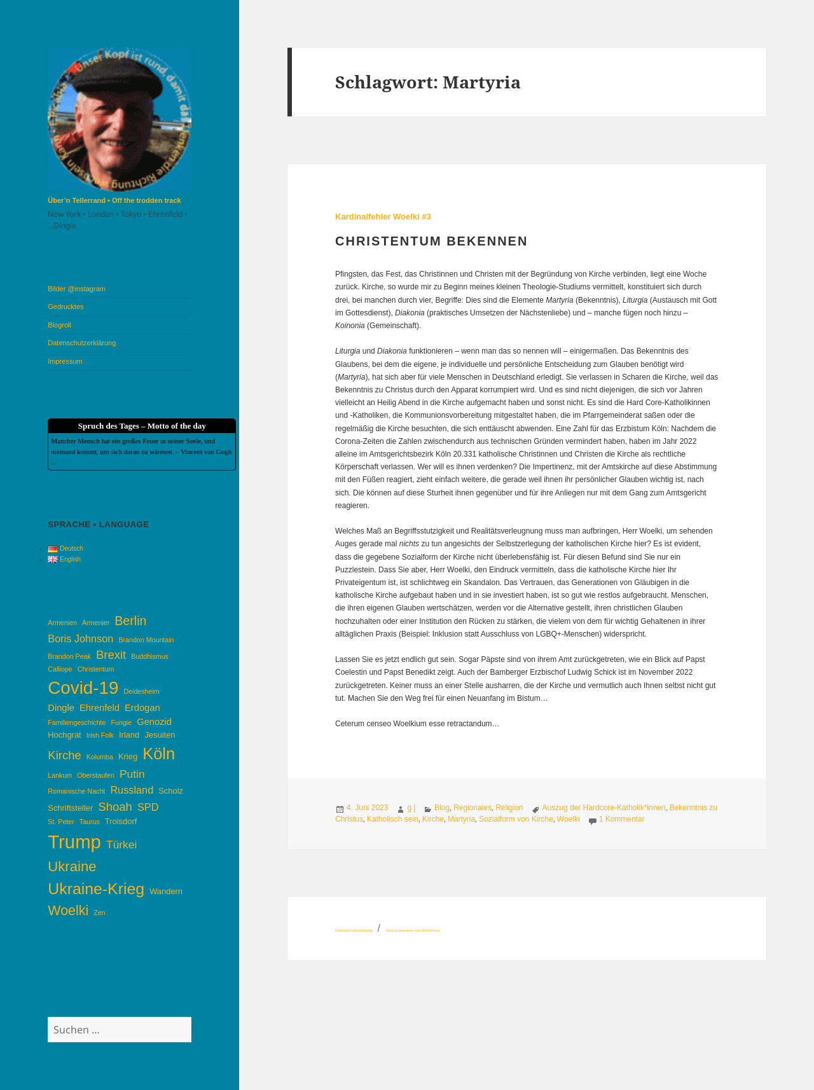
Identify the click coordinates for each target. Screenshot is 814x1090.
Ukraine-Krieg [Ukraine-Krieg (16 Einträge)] (96, 888)
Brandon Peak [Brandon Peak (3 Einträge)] (69, 656)
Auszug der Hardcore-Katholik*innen (604, 807)
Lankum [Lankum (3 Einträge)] (60, 775)
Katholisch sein (392, 819)
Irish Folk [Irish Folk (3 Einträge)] (100, 735)
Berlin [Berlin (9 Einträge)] (130, 621)
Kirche (433, 819)
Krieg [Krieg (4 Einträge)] (127, 756)
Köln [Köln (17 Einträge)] (158, 753)
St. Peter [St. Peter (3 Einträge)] (61, 821)
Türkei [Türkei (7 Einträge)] (121, 844)
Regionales (472, 807)
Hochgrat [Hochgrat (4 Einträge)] (64, 735)
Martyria (461, 819)
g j (411, 807)
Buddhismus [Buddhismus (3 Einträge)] (150, 656)
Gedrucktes (65, 306)
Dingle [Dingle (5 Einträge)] (61, 708)
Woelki (568, 819)
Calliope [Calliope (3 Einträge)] (60, 669)
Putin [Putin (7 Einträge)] (132, 774)
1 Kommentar (622, 819)
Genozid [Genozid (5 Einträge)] (154, 722)
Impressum (65, 361)
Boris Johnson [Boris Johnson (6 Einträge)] (80, 638)
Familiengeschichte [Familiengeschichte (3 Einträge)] (77, 722)
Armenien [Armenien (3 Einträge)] (62, 622)
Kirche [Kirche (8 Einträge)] (64, 755)
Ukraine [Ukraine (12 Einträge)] (72, 866)
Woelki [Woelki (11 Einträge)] (68, 910)
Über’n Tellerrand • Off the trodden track (114, 200)
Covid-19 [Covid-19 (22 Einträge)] (83, 688)
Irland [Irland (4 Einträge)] (129, 735)
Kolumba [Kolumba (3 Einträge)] (99, 757)
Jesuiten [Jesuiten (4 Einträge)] (159, 735)
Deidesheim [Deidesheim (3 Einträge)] (141, 691)
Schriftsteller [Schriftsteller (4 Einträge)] (70, 808)
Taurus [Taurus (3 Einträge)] (89, 821)
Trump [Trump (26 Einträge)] (74, 841)
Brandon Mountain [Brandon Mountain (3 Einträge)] (146, 640)
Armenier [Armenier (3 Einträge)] (95, 622)
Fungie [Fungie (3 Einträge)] (121, 722)
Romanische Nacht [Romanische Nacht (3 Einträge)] (76, 791)
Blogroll (59, 325)
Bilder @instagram (77, 289)
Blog (442, 807)
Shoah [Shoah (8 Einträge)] (115, 806)
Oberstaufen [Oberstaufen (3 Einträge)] (95, 775)
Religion (509, 807)
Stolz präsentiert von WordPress (412, 930)
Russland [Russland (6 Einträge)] (131, 790)
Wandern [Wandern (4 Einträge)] (166, 891)
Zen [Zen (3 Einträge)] (99, 912)
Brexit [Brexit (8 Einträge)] (111, 654)
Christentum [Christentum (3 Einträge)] (96, 669)
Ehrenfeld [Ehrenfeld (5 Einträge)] (99, 708)
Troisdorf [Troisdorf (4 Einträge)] (121, 821)
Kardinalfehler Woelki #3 (383, 216)
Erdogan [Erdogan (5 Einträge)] (142, 708)
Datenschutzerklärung (82, 343)
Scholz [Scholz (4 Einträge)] (170, 791)
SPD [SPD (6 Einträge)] (147, 807)
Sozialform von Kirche (516, 819)
